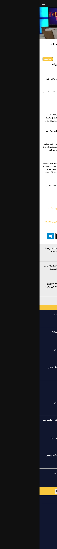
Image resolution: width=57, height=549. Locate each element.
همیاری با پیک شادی (40, 506)
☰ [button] (4, 3)
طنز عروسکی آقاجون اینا (22, 332)
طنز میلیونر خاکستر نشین (21, 437)
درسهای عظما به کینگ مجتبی (20, 367)
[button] (46, 236)
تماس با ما (45, 511)
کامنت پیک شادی (25, 385)
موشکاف (8, 59)
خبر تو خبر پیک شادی (23, 314)
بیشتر (28, 300)
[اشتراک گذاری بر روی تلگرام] (11, 236)
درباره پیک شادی (42, 501)
